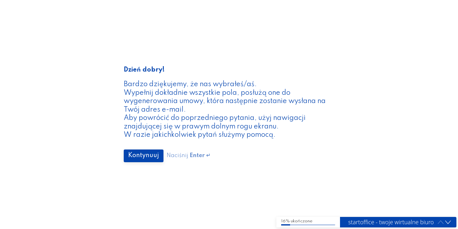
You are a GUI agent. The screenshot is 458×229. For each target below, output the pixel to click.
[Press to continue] (143, 155)
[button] (448, 222)
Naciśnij (188, 155)
